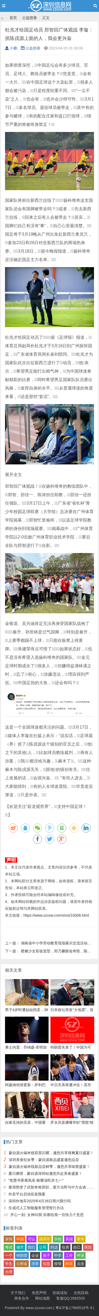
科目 (69, 1264)
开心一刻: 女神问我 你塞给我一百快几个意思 (47, 1215)
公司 (42, 1247)
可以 (31, 1239)
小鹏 (11, 48)
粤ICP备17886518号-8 (73, 1308)
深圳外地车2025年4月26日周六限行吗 (39, 1201)
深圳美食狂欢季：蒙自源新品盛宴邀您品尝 (44, 1160)
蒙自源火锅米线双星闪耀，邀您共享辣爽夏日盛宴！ (51, 1153)
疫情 (58, 1264)
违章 (35, 1264)
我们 (31, 1247)
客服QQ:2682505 (70, 1298)
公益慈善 (29, 18)
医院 (88, 1247)
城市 (20, 1247)
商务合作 (21, 1298)
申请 (80, 1255)
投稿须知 (60, 1293)
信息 (46, 1264)
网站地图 (42, 1298)
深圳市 (44, 1239)
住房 (65, 1247)
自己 (77, 1247)
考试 (8, 1247)
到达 (54, 1247)
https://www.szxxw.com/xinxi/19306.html (56, 915)
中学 (58, 1255)
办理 (8, 1272)
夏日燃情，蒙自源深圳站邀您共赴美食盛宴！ (45, 1173)
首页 (13, 18)
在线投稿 (81, 1293)
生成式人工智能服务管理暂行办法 (36, 1208)
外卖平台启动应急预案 (26, 1194)
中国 (20, 1239)
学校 (58, 1239)
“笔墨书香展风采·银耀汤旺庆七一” (36, 1180)
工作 (69, 1255)
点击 (80, 1264)
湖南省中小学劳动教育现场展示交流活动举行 (58, 943)
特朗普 (21, 1255)
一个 (8, 1255)
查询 (80, 1239)
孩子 (46, 1255)
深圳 (8, 1239)
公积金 (21, 1264)
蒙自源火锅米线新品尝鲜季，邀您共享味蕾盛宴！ (49, 1166)
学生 (8, 1264)
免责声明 (39, 1293)
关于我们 (18, 1293)
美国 (69, 1239)
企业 (35, 1255)
